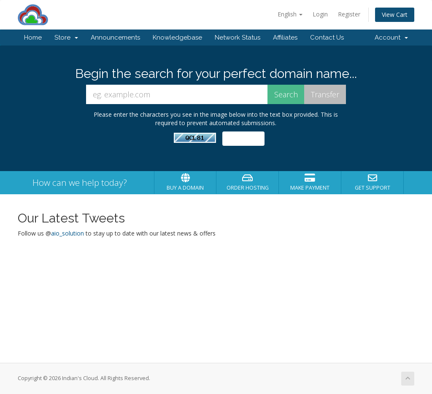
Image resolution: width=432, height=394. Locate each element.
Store (66, 37)
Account (391, 37)
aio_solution (67, 233)
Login (320, 14)
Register (349, 14)
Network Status (237, 37)
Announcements (115, 37)
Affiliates (285, 37)
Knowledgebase (177, 37)
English (290, 14)
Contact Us (327, 37)
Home (33, 37)
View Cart (395, 15)
